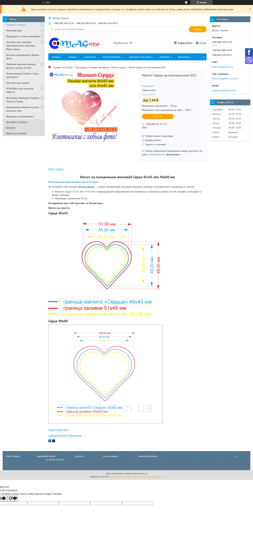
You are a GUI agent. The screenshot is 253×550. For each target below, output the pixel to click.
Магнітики (184, 57)
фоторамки (213, 456)
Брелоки (164, 57)
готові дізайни (176, 456)
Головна (56, 57)
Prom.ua (143, 473)
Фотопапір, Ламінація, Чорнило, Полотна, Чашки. (23, 99)
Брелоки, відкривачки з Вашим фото (22, 56)
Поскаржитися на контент (122, 476)
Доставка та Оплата (16, 122)
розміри (162, 456)
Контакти (10, 127)
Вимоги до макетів (16, 133)
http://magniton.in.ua (222, 66)
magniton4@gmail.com (224, 90)
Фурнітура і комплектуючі (20, 116)
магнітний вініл (28, 456)
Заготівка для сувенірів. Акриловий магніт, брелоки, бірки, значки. (20, 46)
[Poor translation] (12, 498)
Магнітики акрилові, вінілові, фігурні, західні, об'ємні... (21, 66)
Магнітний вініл (14, 30)
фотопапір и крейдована (31, 459)
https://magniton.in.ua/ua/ (225, 78)
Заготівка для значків (17, 82)
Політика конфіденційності (149, 476)
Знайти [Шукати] (198, 29)
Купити (158, 116)
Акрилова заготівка (140, 57)
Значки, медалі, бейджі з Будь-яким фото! (22, 75)
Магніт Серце (119, 67)
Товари (72, 57)
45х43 (75, 191)
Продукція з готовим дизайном (23, 36)
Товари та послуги (16, 24)
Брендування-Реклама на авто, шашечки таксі (22, 109)
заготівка (61, 456)
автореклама (192, 456)
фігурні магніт (227, 456)
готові (71, 456)
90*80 (88, 191)
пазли (203, 456)
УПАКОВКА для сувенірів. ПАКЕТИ (20, 90)
